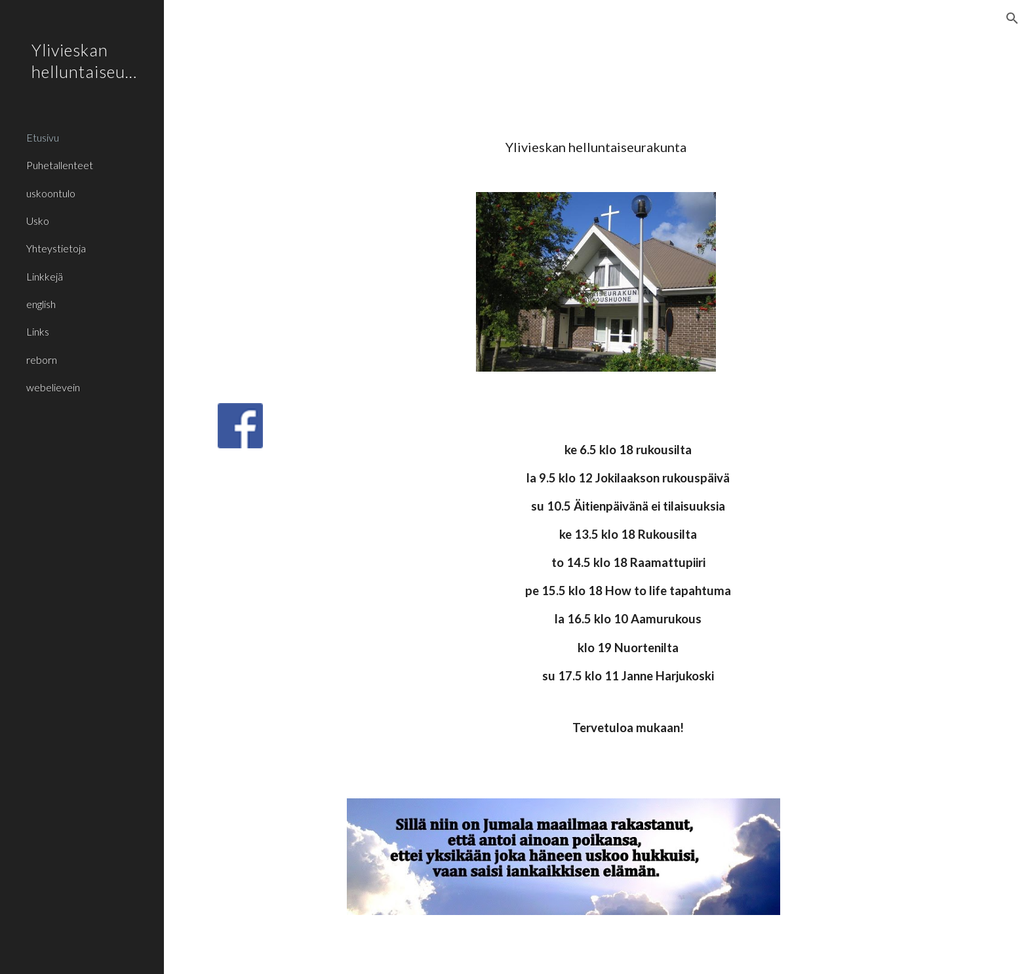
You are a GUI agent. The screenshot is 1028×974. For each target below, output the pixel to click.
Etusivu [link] (42, 137)
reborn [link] (41, 359)
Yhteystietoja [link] (56, 248)
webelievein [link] (53, 387)
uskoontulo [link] (50, 193)
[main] (596, 147)
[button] (1012, 18)
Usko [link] (37, 220)
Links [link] (37, 331)
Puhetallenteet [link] (59, 165)
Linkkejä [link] (44, 276)
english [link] (41, 304)
